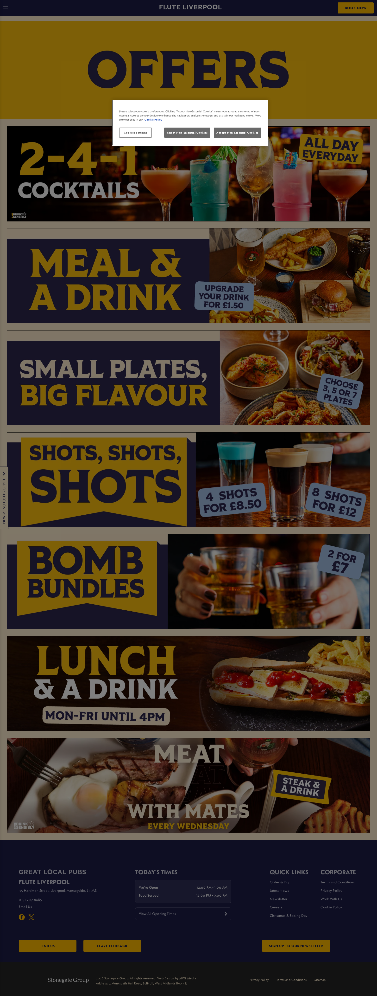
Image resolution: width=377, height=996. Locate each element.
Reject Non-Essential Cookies (187, 132)
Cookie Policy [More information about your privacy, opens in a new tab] (153, 119)
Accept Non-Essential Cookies (237, 132)
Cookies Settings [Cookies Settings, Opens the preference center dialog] (135, 132)
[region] (190, 123)
